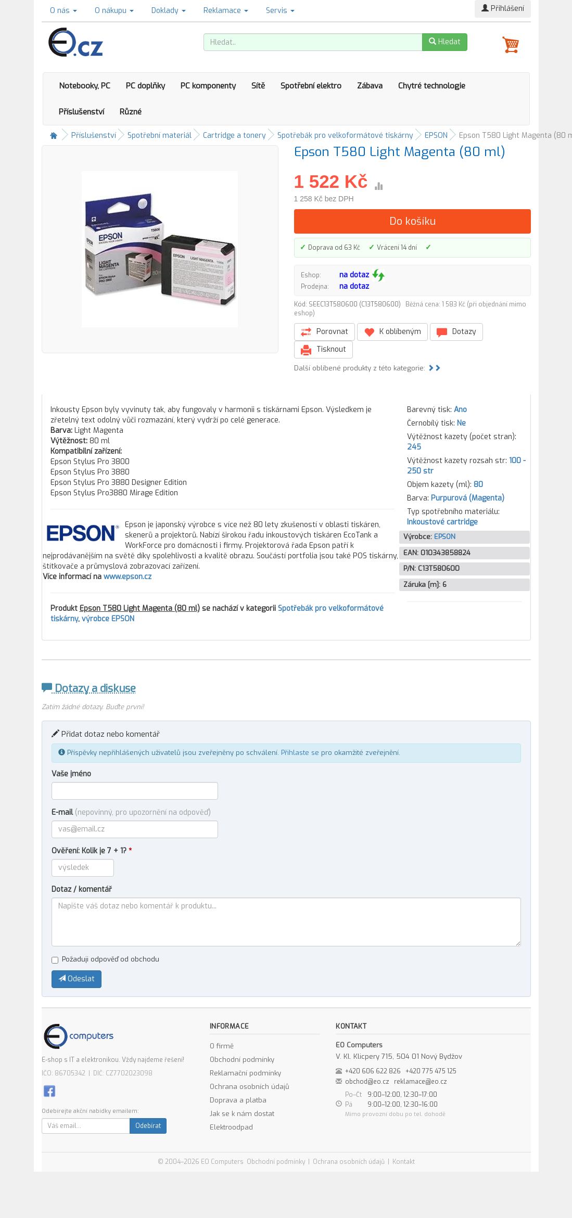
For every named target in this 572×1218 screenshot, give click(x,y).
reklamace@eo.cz (420, 1082)
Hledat (445, 42)
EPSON (436, 135)
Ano (460, 410)
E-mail (131, 812)
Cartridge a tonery (234, 135)
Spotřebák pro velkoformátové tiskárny (345, 135)
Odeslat (76, 979)
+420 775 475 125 (430, 1071)
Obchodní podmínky (242, 1059)
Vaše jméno (71, 774)
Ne (461, 423)
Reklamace (226, 11)
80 (478, 485)
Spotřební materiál (160, 135)
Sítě (258, 86)
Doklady (168, 11)
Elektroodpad (231, 1127)
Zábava (370, 86)
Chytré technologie (431, 86)
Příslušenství (81, 112)
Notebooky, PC (84, 86)
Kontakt (403, 1162)
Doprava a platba (238, 1100)
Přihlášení (502, 9)
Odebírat (148, 1126)
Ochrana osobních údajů (249, 1086)
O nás (63, 11)
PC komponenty (208, 86)
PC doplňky (145, 86)
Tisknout (323, 349)
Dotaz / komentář (82, 889)
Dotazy (456, 332)
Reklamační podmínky (245, 1073)
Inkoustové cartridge (442, 522)
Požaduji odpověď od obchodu (105, 959)
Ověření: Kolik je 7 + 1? (92, 851)
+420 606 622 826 (373, 1071)
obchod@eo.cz (367, 1082)
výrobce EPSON (108, 619)
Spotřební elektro (311, 86)
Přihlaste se (300, 752)
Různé (131, 112)
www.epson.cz (127, 577)
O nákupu (114, 11)
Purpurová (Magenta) (467, 498)
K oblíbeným (392, 332)
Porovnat (324, 332)
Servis (280, 11)
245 (414, 447)
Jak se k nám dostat (242, 1113)
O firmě (222, 1046)
